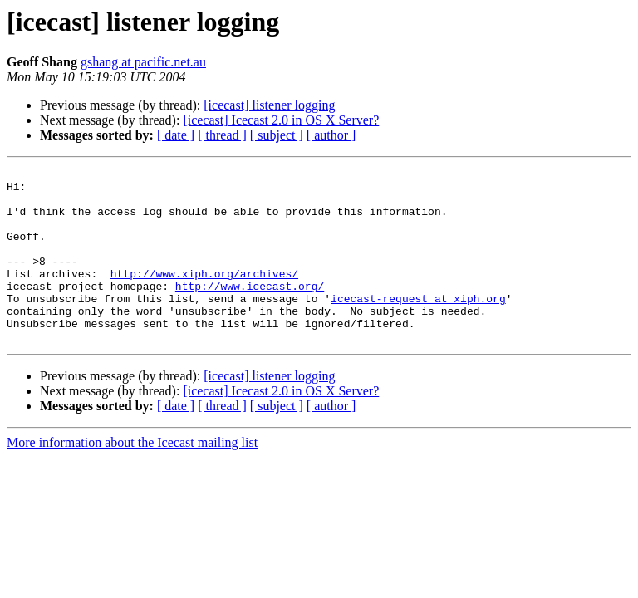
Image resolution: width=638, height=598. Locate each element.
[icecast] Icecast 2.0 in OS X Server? (281, 120)
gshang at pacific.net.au (143, 62)
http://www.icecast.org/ (249, 310)
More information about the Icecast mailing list (132, 477)
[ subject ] (276, 135)
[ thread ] (222, 135)
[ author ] (331, 135)
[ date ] (175, 135)
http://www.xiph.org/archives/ (204, 295)
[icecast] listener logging (269, 105)
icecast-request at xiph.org (418, 325)
